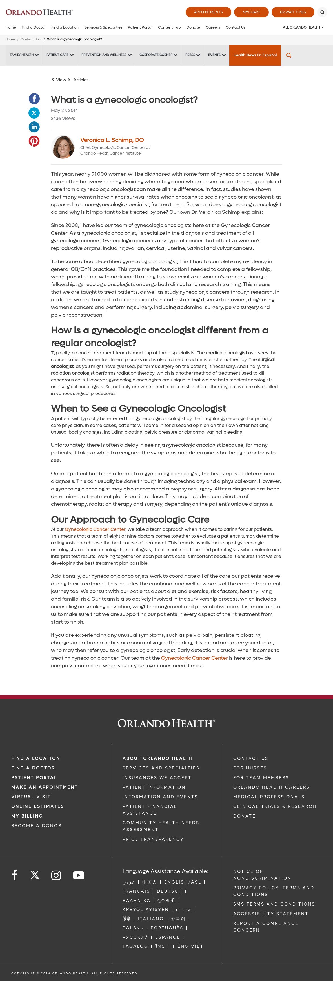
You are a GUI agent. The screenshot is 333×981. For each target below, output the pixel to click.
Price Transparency (153, 839)
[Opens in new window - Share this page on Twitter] (34, 113)
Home (11, 27)
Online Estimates (37, 806)
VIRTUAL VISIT (31, 797)
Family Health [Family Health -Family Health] (22, 55)
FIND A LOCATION (35, 758)
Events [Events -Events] (214, 55)
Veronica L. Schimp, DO (112, 140)
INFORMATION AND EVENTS (160, 797)
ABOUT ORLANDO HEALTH (158, 758)
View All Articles (72, 80)
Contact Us (235, 27)
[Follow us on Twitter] (35, 873)
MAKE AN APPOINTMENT (44, 787)
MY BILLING (27, 816)
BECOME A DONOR (36, 826)
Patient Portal (140, 27)
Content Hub (169, 27)
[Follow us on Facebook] (15, 875)
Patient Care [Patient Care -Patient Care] (57, 55)
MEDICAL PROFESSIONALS (269, 797)
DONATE (244, 816)
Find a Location (65, 27)
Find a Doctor (34, 27)
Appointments (208, 12)
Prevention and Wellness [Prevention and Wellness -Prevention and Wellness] (103, 55)
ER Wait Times (293, 12)
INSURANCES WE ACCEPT (157, 778)
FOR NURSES (250, 768)
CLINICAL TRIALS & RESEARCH (275, 806)
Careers (213, 27)
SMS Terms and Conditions (274, 904)
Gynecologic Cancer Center (95, 529)
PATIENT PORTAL (34, 778)
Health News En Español (255, 55)
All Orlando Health (301, 27)
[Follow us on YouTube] (79, 875)
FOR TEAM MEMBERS (261, 778)
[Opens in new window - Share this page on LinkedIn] (34, 127)
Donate (193, 27)
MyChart (251, 12)
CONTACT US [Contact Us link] (250, 758)
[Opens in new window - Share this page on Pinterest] (34, 141)
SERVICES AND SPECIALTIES (161, 768)
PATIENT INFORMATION (154, 787)
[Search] (322, 12)
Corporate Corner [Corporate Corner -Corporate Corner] (155, 55)
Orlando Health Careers (271, 787)
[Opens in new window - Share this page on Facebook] (34, 98)
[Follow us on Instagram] (56, 875)
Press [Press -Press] (190, 55)
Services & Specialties (103, 27)
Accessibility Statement (270, 914)
